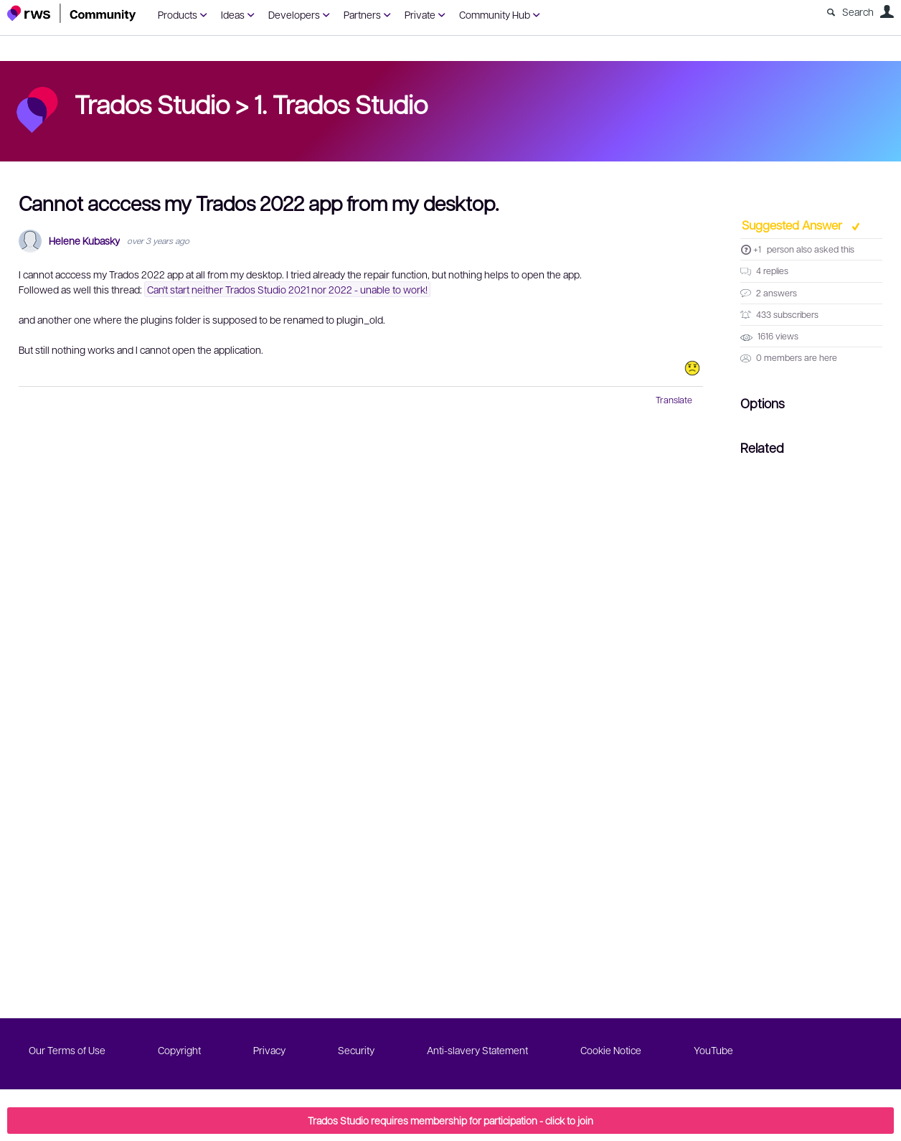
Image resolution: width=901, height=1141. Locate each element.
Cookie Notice (610, 1049)
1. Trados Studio (341, 103)
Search (858, 11)
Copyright (179, 1049)
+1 (757, 249)
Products (177, 14)
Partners (362, 14)
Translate (674, 399)
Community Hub (494, 14)
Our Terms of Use (67, 1049)
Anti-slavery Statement (477, 1049)
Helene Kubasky (84, 241)
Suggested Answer (793, 225)
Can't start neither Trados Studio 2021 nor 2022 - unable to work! (287, 289)
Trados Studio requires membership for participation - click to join (450, 1120)
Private (420, 14)
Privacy (269, 1049)
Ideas (233, 14)
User (886, 11)
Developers (294, 14)
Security (356, 1049)
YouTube (713, 1049)
